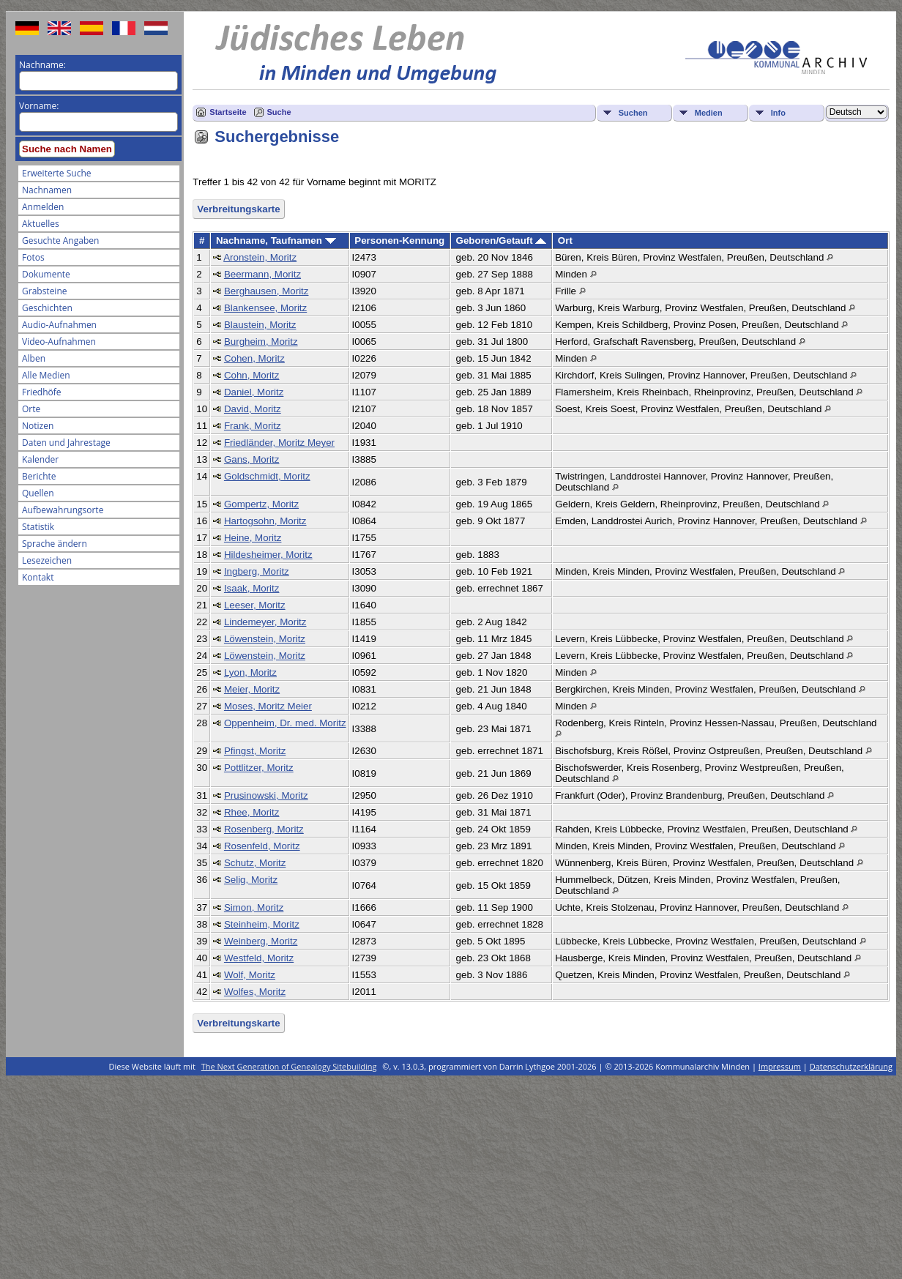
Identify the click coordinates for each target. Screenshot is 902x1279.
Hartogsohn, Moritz (265, 520)
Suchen (633, 112)
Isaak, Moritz (252, 588)
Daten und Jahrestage (66, 442)
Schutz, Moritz (255, 862)
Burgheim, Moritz (261, 341)
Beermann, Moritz (262, 274)
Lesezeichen (47, 560)
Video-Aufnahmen (59, 341)
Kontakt (37, 577)
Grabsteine (44, 291)
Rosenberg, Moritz (264, 829)
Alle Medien (46, 375)
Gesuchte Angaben (60, 240)
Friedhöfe (41, 392)
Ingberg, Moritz (256, 571)
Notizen (37, 426)
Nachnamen (47, 190)
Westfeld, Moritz (259, 957)
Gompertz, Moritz (261, 504)
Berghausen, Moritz (266, 291)
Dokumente (46, 274)
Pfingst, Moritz (255, 750)
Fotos (33, 257)
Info (778, 112)
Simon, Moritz (253, 907)
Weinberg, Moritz (261, 941)
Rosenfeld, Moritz (262, 845)
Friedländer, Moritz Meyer (279, 442)
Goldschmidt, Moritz (267, 476)
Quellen (38, 493)
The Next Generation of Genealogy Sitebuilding (289, 1066)
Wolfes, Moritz (255, 991)
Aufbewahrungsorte (62, 510)
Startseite (227, 112)
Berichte (39, 476)
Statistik (38, 527)
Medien (709, 112)
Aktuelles (40, 223)
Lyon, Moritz (250, 672)
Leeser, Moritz (255, 605)
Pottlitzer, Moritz (259, 767)
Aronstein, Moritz (260, 257)
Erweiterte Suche (56, 173)
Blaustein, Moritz (260, 324)
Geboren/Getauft (501, 240)
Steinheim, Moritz (261, 924)
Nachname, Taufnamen (276, 240)
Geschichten (47, 308)
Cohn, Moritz (252, 375)
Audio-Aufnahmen (59, 324)
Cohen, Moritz (254, 358)
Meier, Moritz (252, 689)
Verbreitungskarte (238, 209)
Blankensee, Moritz (265, 307)
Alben (33, 358)
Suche (279, 112)
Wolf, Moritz (249, 974)
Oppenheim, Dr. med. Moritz (285, 722)
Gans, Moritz (252, 459)
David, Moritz (252, 408)
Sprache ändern (54, 543)
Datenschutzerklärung (851, 1066)
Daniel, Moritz (253, 392)
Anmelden (43, 207)
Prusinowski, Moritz (266, 795)
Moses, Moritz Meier (268, 706)
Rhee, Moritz (252, 812)
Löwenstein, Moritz (264, 638)
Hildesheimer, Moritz (268, 554)
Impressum (779, 1066)
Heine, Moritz (253, 537)
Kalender (40, 459)
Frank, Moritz (252, 425)
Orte (31, 409)
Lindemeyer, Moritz (265, 621)
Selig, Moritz (250, 879)
